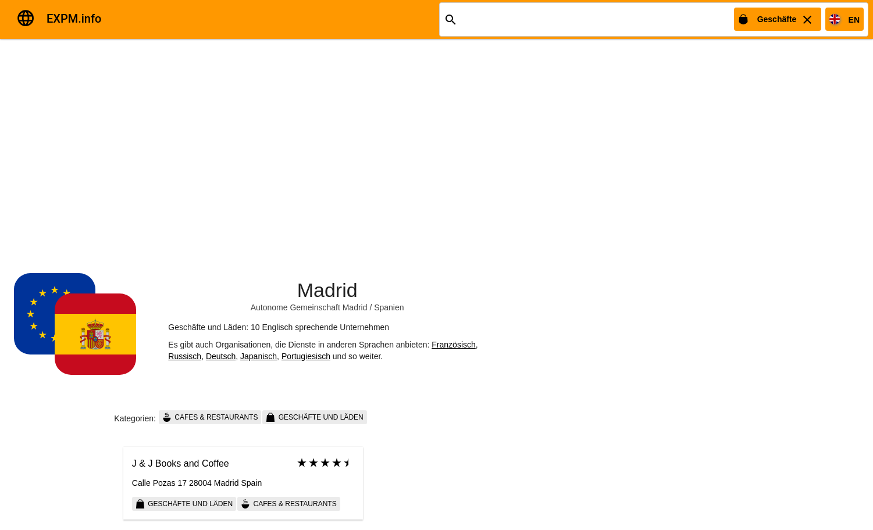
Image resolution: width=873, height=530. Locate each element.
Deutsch (221, 356)
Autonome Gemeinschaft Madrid (309, 307)
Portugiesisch (306, 356)
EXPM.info (74, 19)
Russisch (184, 356)
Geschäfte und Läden (314, 417)
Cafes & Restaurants (210, 417)
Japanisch (258, 356)
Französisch (453, 344)
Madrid (327, 290)
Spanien (389, 307)
